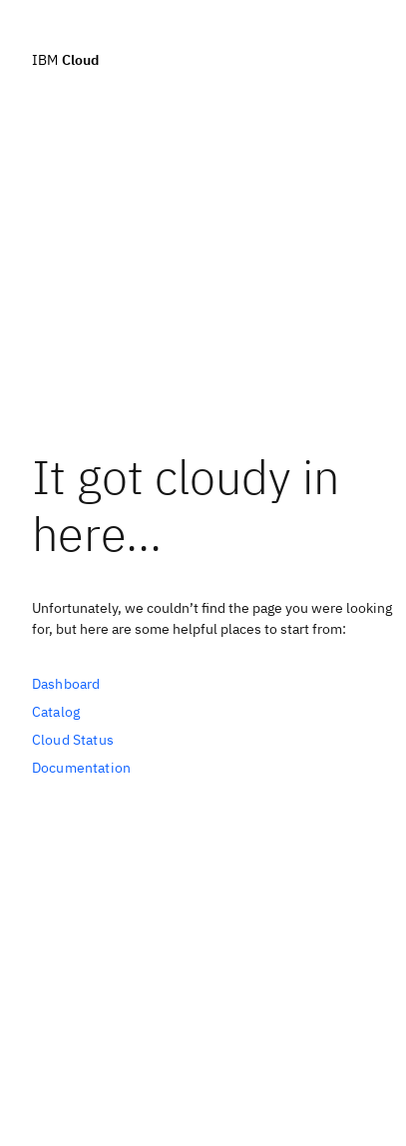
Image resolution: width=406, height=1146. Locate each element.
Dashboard (66, 684)
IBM (65, 59)
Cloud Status (73, 740)
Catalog (56, 712)
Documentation (81, 768)
